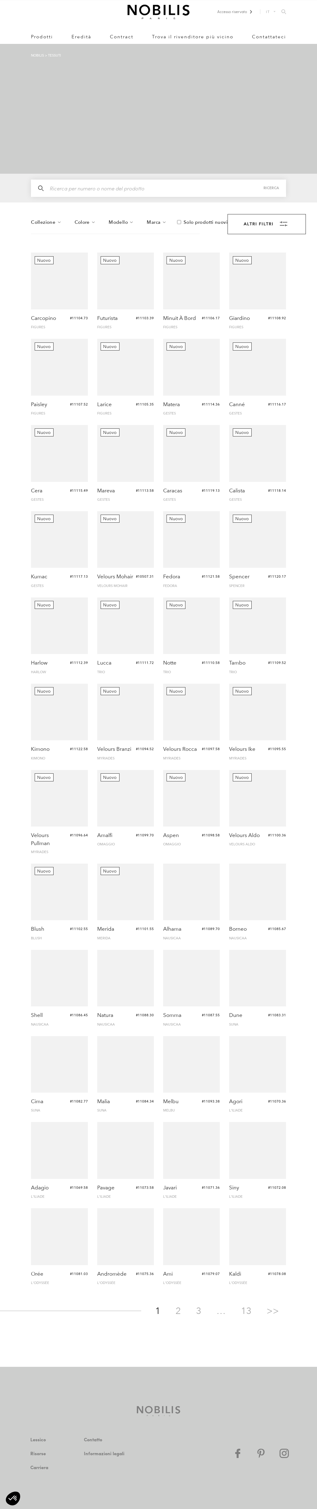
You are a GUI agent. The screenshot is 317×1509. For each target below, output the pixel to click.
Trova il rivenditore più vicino (192, 37)
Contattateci (269, 37)
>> (273, 1311)
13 (246, 1311)
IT (268, 11)
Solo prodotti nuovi (206, 222)
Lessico (39, 1439)
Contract (121, 37)
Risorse (38, 1453)
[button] (13, 1498)
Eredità (81, 37)
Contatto (93, 1439)
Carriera (39, 1467)
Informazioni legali (104, 1453)
